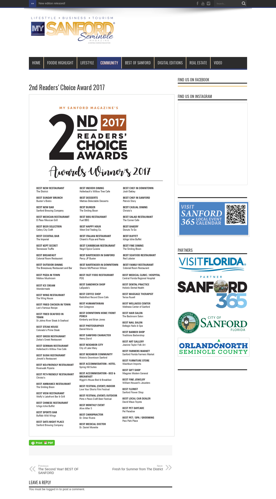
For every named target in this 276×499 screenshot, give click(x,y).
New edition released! (52, 3)
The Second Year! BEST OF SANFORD (66, 469)
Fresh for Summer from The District (134, 467)
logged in (52, 489)
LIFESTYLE (87, 63)
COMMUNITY (109, 63)
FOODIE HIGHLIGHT (60, 63)
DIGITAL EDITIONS (170, 63)
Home (36, 63)
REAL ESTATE (198, 63)
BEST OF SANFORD (138, 63)
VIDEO (218, 63)
